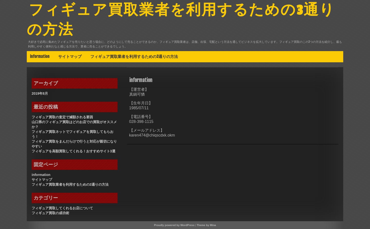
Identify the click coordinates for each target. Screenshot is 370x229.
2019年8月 (40, 93)
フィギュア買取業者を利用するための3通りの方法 (134, 56)
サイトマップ (70, 56)
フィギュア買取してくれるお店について (62, 208)
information (39, 56)
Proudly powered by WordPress (174, 225)
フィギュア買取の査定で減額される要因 (62, 117)
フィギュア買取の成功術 (50, 213)
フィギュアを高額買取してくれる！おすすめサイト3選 (73, 151)
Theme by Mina (206, 225)
